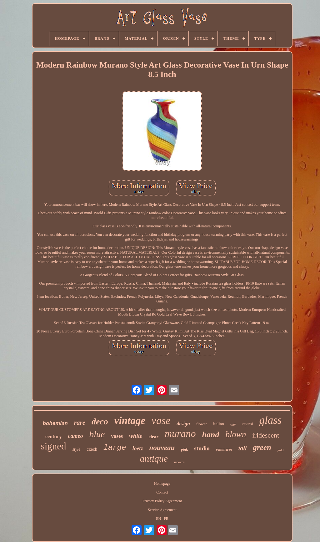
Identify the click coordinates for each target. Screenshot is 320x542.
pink (184, 449)
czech (92, 449)
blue (97, 434)
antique (154, 458)
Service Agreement (162, 510)
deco (100, 421)
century (53, 436)
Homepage (162, 483)
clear (153, 436)
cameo (75, 436)
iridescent (265, 435)
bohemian (55, 423)
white (135, 436)
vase (161, 420)
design (183, 423)
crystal (247, 424)
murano (180, 433)
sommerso (224, 449)
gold (281, 450)
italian (218, 424)
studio (202, 448)
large (114, 447)
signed (53, 446)
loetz (137, 448)
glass (270, 420)
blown (235, 434)
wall (233, 425)
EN (158, 518)
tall (242, 448)
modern (179, 462)
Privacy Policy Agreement (162, 501)
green (262, 447)
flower (201, 424)
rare (79, 422)
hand (210, 434)
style (76, 449)
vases (117, 436)
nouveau (162, 448)
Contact (162, 492)
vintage (129, 420)
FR (166, 518)
